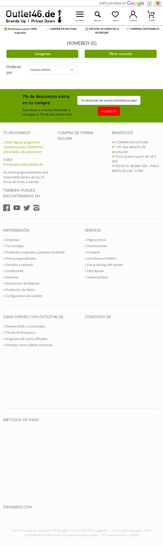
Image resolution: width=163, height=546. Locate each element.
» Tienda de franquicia (19, 332)
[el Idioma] (157, 3)
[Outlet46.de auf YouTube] (16, 207)
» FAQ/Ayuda (94, 271)
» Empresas (11, 240)
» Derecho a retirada (18, 265)
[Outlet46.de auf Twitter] (26, 207)
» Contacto (92, 252)
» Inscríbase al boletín (100, 258)
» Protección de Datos (19, 289)
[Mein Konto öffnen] (133, 16)
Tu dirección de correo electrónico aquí (109, 100)
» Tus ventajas (13, 246)
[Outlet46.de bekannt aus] (88, 363)
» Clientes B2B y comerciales (24, 326)
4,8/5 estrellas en (121, 3)
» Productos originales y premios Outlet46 (34, 252)
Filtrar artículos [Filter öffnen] (120, 54)
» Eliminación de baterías (21, 283)
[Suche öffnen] (98, 16)
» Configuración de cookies (22, 296)
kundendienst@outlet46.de (23, 164)
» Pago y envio (95, 240)
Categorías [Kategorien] (42, 54)
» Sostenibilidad (96, 277)
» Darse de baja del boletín (104, 265)
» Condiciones (13, 271)
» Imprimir (10, 277)
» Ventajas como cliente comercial (27, 345)
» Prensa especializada (19, 258)
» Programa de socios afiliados (25, 339)
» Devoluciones (96, 246)
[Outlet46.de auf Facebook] (6, 207)
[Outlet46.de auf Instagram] (36, 207)
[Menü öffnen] (80, 16)
